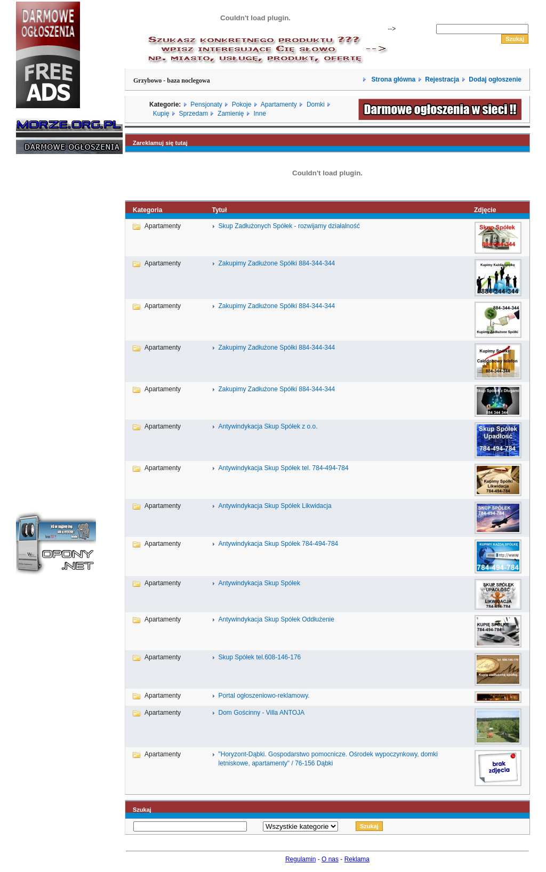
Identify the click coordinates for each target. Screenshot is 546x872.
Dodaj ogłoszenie (495, 79)
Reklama (357, 859)
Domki (316, 104)
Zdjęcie (485, 210)
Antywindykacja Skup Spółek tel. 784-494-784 (283, 468)
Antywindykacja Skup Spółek (259, 583)
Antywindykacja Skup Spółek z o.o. (267, 426)
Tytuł (219, 210)
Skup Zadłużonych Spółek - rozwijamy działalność (288, 226)
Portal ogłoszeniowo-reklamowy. (263, 695)
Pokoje (242, 104)
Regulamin (300, 859)
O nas (330, 859)
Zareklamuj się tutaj (160, 143)
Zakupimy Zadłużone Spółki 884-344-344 (276, 263)
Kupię (161, 113)
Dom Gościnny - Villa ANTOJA (261, 712)
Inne (259, 113)
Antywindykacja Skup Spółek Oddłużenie (276, 619)
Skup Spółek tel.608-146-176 (259, 657)
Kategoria (147, 210)
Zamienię (231, 113)
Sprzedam (193, 113)
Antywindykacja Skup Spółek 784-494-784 (278, 543)
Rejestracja (442, 79)
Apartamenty (279, 104)
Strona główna (392, 79)
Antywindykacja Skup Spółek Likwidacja (274, 506)
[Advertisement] (48, 324)
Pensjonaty (206, 104)
